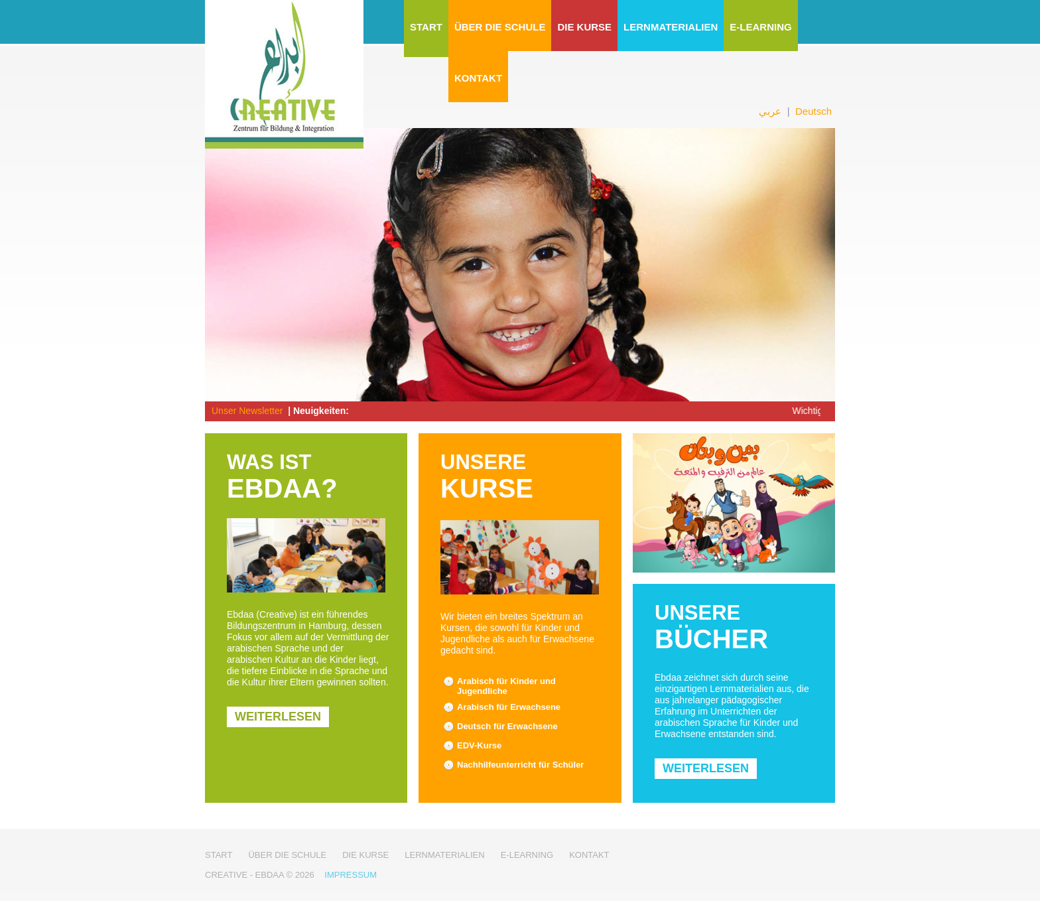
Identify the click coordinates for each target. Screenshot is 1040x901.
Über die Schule (500, 27)
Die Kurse (584, 27)
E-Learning (760, 27)
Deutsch (813, 111)
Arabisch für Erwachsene (508, 707)
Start (426, 27)
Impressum (350, 875)
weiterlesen (278, 716)
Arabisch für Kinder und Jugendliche (506, 686)
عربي (770, 111)
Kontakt (478, 78)
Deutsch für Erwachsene (507, 726)
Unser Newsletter (247, 410)
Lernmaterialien (670, 27)
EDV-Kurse (479, 745)
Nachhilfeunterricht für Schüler (520, 765)
